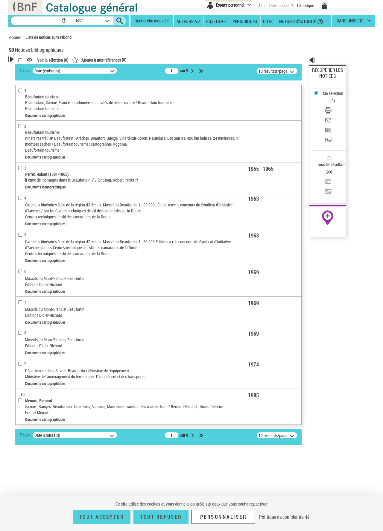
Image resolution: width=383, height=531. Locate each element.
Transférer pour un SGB (332, 111)
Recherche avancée (151, 21)
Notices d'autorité (297, 21)
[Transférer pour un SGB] (335, 112)
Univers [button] (22, 218)
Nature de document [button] (34, 130)
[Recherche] (36, 20)
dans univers (350, 22)
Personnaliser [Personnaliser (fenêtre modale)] (223, 517)
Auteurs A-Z (188, 21)
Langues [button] (23, 178)
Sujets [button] (21, 198)
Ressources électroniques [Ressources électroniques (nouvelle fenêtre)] (324, 189)
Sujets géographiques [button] (35, 208)
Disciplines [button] (25, 490)
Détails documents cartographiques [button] (32, 273)
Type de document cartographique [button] (32, 361)
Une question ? (281, 5)
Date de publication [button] (33, 188)
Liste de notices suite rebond (48, 37)
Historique (306, 5)
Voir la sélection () (129, 60)
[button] (64, 20)
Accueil (15, 37)
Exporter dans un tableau (334, 104)
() (175, 60)
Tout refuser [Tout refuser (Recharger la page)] (161, 517)
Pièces (23, 243)
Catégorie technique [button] (33, 252)
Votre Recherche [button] (33, 69)
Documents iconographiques (41, 149)
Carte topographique (35, 382)
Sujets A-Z (216, 21)
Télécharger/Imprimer (331, 90)
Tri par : (103, 70)
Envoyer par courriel (330, 97)
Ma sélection (323, 79)
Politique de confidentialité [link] (284, 517)
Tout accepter (101, 517)
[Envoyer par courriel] (335, 97)
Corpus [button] (21, 480)
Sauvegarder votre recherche (46, 98)
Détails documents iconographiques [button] (32, 231)
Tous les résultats (327, 128)
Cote (267, 21)
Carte (23, 391)
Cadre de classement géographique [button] (34, 413)
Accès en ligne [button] (28, 121)
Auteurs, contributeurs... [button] (37, 168)
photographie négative (36, 261)
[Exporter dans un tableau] (335, 104)
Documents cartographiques (41, 140)
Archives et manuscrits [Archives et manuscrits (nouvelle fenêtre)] (322, 183)
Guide (23, 373)
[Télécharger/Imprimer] (335, 90)
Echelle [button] (21, 294)
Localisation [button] (26, 158)
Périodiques (244, 21)
